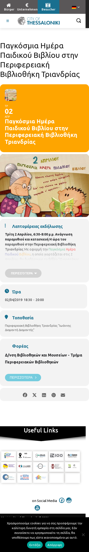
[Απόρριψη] (83, 534)
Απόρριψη (54, 545)
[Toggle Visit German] (7, 20)
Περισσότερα (23, 378)
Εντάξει (35, 545)
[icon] (61, 503)
